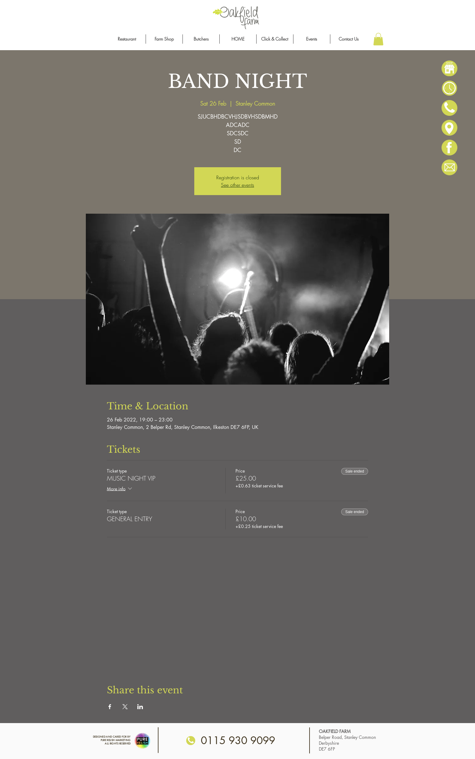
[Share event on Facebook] (110, 706)
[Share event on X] (125, 706)
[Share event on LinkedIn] (140, 706)
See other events (237, 184)
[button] (378, 39)
